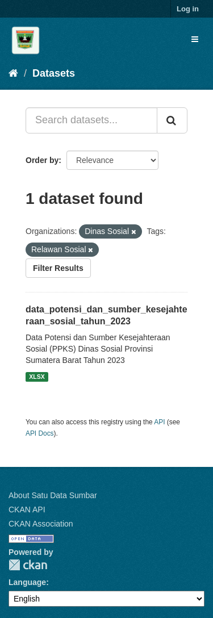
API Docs (40, 433)
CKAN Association (41, 523)
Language (27, 582)
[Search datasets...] (91, 120)
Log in (188, 9)
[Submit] (172, 120)
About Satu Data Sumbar (53, 495)
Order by (42, 160)
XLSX (36, 376)
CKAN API (27, 509)
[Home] (13, 73)
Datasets (53, 73)
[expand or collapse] (194, 39)
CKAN (28, 565)
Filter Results (58, 268)
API (159, 422)
